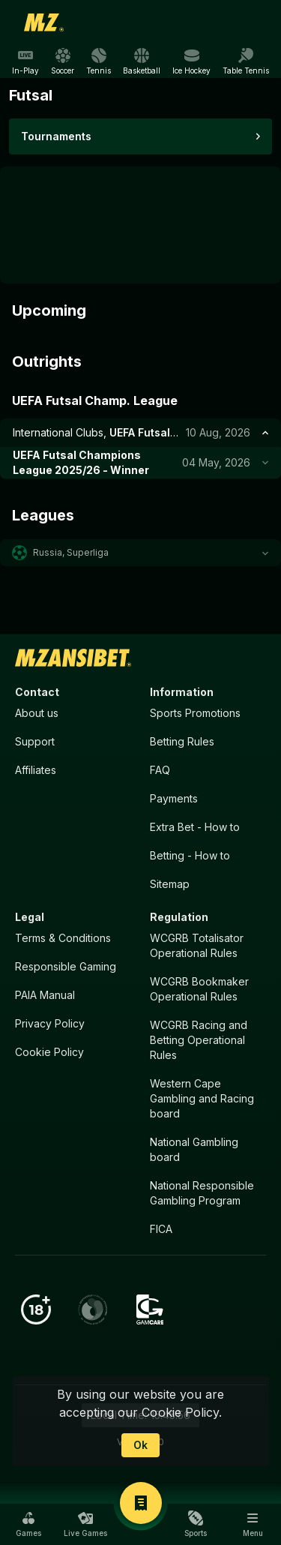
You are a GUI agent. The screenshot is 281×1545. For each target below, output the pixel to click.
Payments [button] (174, 798)
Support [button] (35, 741)
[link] (44, 23)
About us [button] (36, 712)
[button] (140, 552)
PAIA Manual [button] (45, 994)
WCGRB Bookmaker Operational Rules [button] (199, 989)
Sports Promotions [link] (195, 712)
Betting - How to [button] (190, 855)
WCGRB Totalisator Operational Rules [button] (197, 945)
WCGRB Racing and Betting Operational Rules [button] (198, 1039)
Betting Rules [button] (182, 741)
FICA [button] (161, 1228)
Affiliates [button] (35, 770)
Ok (140, 1444)
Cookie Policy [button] (49, 1052)
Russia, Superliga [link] (71, 552)
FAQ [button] (160, 770)
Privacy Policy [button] (50, 1023)
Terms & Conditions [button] (63, 938)
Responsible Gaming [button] (65, 966)
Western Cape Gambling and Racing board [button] (202, 1098)
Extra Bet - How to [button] (195, 826)
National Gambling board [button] (194, 1149)
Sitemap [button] (170, 884)
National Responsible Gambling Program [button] (202, 1193)
